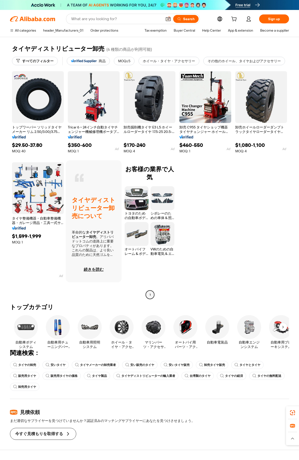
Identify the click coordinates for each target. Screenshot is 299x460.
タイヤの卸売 (24, 365)
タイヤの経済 (231, 376)
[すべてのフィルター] (35, 61)
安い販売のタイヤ (139, 365)
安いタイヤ (56, 365)
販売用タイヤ (24, 376)
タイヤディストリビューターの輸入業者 (145, 376)
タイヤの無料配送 (266, 376)
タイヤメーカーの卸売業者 (95, 365)
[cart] (235, 20)
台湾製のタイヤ (198, 376)
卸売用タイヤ (24, 387)
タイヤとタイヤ (247, 365)
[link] (292, 412)
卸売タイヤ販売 (212, 365)
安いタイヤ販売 (177, 365)
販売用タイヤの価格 (61, 376)
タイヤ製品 (97, 376)
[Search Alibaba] (116, 19)
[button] (168, 19)
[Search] (186, 19)
